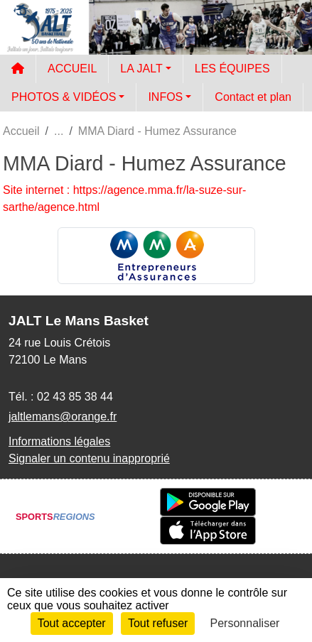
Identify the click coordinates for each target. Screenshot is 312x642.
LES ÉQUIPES (232, 68)
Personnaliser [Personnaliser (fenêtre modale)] (245, 623)
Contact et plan (253, 97)
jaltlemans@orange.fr (63, 416)
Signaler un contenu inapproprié (89, 458)
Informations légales (59, 441)
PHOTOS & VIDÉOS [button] (63, 97)
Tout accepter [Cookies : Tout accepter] (72, 623)
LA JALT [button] (141, 68)
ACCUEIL (72, 68)
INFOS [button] (165, 97)
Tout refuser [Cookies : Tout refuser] (158, 623)
